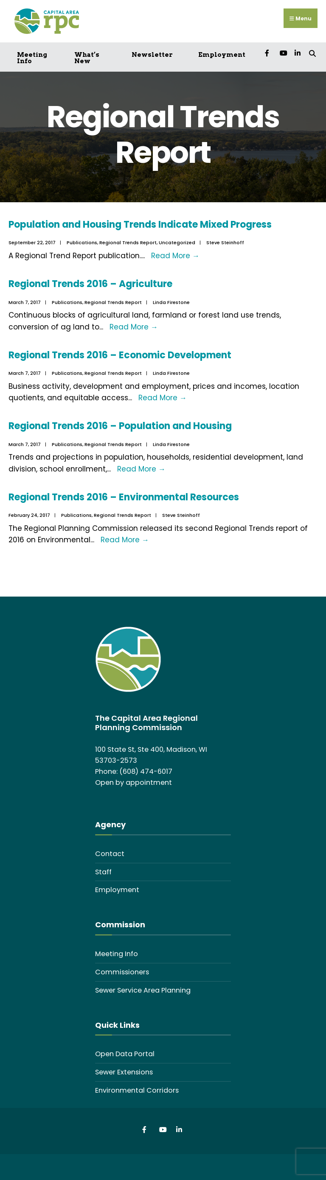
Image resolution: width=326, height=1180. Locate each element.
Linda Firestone (171, 301)
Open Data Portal (125, 1053)
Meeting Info (32, 57)
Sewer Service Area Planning (143, 990)
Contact (109, 853)
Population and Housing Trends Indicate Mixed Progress (140, 224)
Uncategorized (177, 242)
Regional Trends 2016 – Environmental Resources (123, 496)
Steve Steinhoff (225, 242)
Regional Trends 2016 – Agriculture (90, 283)
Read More (175, 255)
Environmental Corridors (137, 1090)
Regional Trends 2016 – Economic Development (119, 354)
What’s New (86, 57)
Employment (221, 54)
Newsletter (152, 54)
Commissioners (122, 971)
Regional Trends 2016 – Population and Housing (120, 425)
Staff (103, 871)
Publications (82, 242)
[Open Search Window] (312, 52)
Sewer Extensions (124, 1072)
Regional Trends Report (128, 242)
